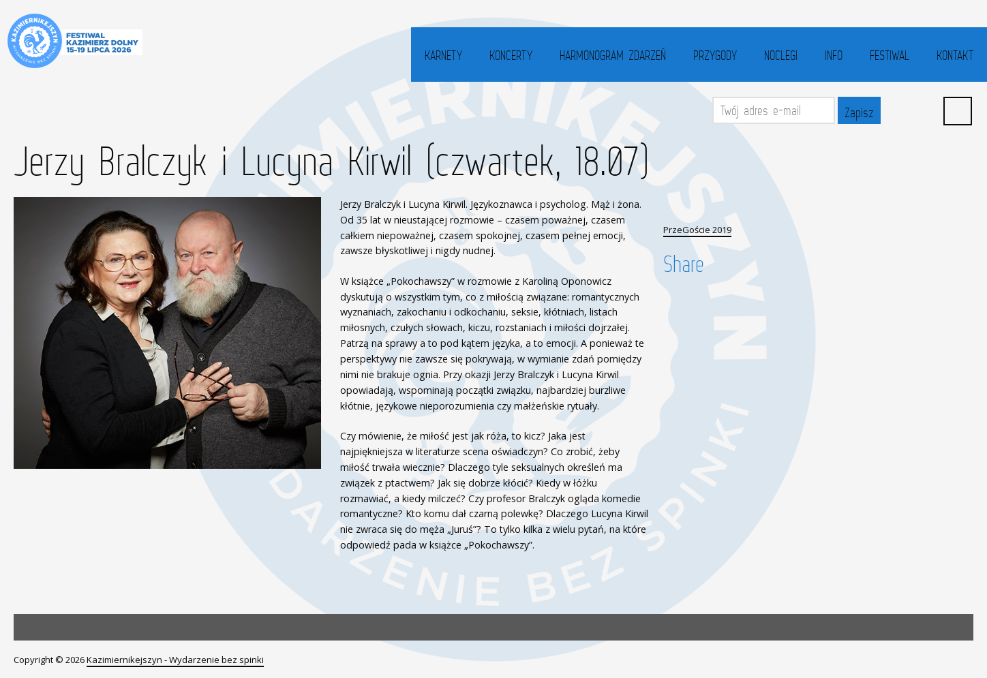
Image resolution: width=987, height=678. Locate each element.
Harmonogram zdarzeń (613, 55)
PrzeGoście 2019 (697, 230)
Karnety (443, 55)
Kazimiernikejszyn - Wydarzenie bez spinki (175, 659)
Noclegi (781, 55)
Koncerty (510, 55)
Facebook (897, 110)
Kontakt (955, 55)
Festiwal (889, 55)
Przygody (715, 55)
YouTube (927, 110)
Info (833, 55)
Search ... (957, 111)
